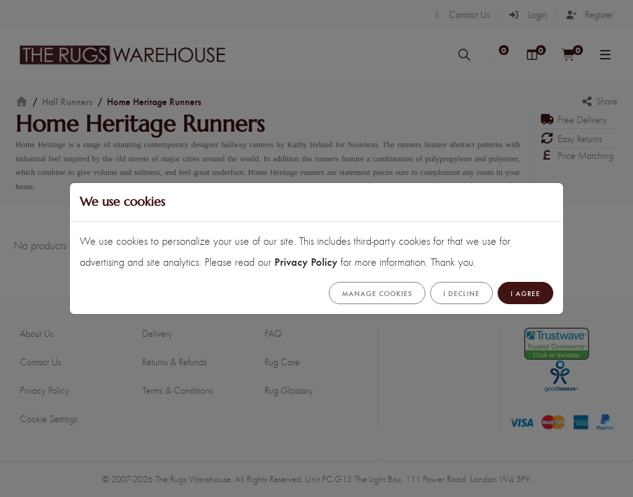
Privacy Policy (306, 261)
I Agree (525, 293)
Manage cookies (377, 293)
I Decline (461, 293)
